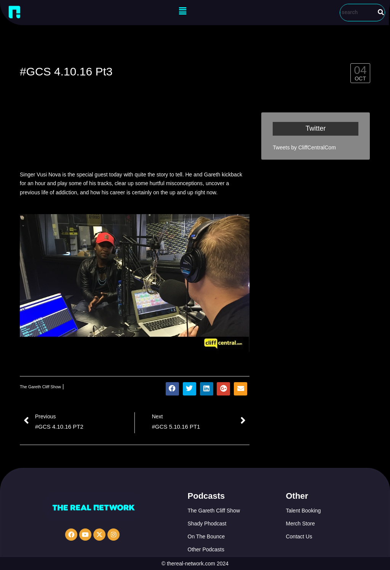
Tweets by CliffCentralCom (304, 147)
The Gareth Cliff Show (40, 386)
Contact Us (299, 536)
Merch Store (300, 523)
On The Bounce (206, 536)
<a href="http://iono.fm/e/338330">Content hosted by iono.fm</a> (134, 137)
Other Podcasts (206, 549)
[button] (182, 11)
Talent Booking (303, 511)
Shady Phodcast (207, 523)
